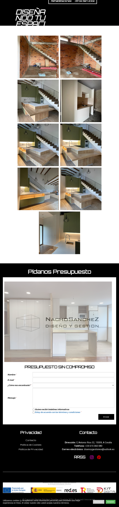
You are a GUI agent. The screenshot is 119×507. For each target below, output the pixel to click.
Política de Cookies (30, 445)
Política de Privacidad (31, 449)
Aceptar (110, 502)
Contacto (31, 440)
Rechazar (98, 502)
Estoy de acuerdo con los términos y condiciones (57, 412)
